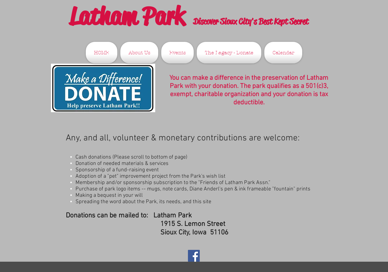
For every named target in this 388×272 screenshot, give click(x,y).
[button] (139, 52)
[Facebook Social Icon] (194, 256)
